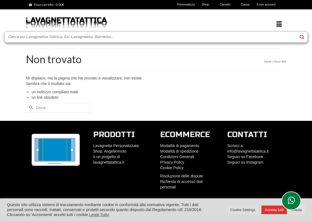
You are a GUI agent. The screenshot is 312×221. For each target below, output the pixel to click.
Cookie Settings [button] (242, 210)
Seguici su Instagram (245, 162)
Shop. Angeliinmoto (110, 151)
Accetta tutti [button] (274, 210)
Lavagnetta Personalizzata (116, 145)
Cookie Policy (172, 168)
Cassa (245, 4)
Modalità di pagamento (179, 145)
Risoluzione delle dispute (181, 176)
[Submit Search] (30, 108)
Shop (207, 4)
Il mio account (268, 4)
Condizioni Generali (177, 157)
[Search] (302, 36)
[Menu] (279, 24)
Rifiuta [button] (297, 210)
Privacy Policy (172, 162)
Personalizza (186, 4)
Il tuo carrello (46, 4)
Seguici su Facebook (245, 157)
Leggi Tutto (99, 214)
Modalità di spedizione (179, 151)
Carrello (227, 4)
